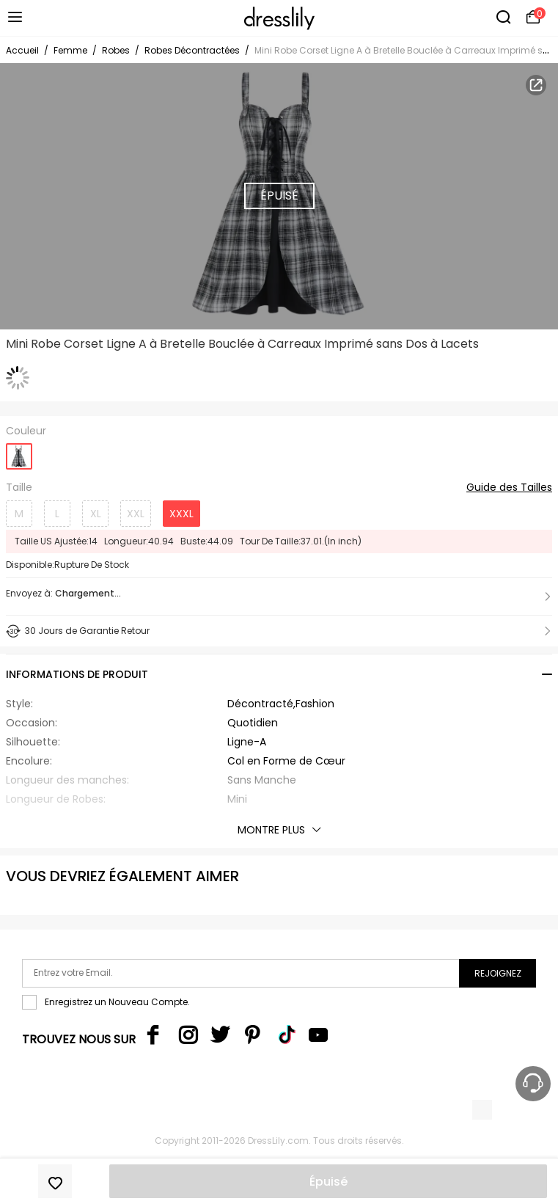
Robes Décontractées (192, 50)
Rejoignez (497, 973)
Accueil (22, 50)
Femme (70, 50)
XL (95, 513)
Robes (116, 50)
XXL (135, 513)
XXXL (181, 513)
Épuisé (328, 1181)
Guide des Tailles (509, 488)
